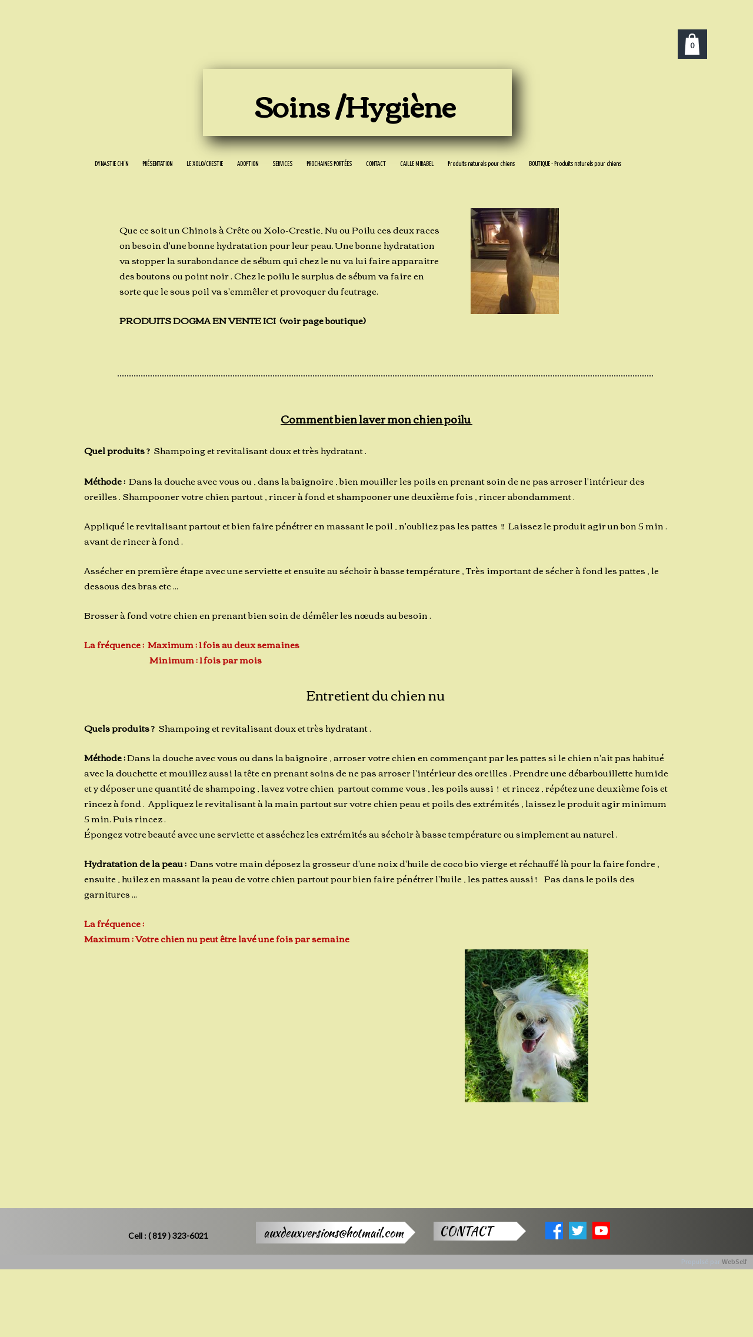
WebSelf (734, 1262)
